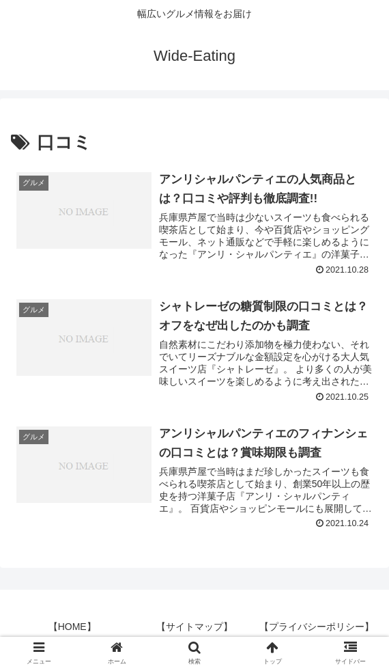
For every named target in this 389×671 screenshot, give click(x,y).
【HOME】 (72, 626)
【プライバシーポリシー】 (316, 626)
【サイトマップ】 (194, 626)
